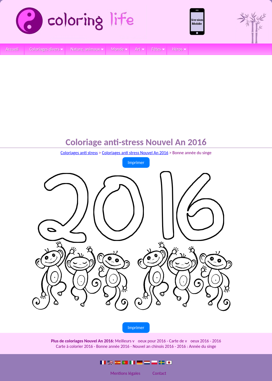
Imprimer (136, 162)
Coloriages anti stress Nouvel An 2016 (135, 152)
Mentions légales (125, 373)
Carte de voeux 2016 (189, 340)
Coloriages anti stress (79, 152)
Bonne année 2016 (112, 346)
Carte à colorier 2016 (74, 346)
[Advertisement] (136, 96)
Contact (159, 373)
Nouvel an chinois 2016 (153, 346)
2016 (216, 340)
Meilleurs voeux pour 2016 (140, 340)
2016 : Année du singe (196, 346)
